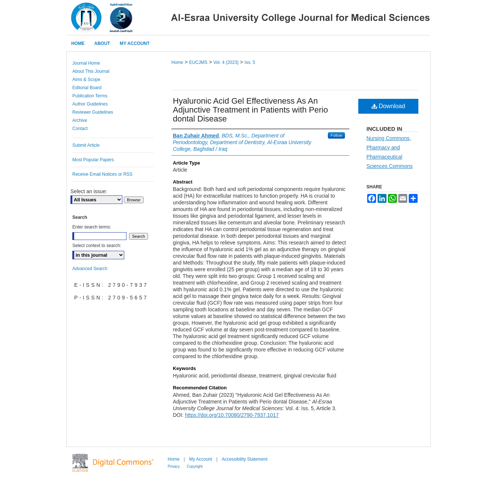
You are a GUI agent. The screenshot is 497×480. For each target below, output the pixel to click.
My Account (201, 459)
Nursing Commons (387, 138)
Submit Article (85, 145)
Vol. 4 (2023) (225, 62)
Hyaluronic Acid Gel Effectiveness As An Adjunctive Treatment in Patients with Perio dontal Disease (250, 109)
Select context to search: (96, 245)
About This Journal (90, 71)
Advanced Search (90, 268)
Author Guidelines (90, 104)
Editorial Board (87, 87)
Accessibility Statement (244, 459)
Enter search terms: (91, 227)
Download (388, 106)
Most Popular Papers (93, 159)
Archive (79, 120)
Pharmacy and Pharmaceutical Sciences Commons (389, 157)
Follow (336, 135)
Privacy (174, 466)
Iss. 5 (249, 62)
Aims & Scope (86, 79)
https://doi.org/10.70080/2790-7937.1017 (232, 415)
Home (177, 62)
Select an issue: (88, 191)
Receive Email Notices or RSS (102, 174)
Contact (80, 128)
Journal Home (86, 63)
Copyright (195, 466)
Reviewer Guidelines (92, 112)
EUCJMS (198, 62)
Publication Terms (90, 95)
